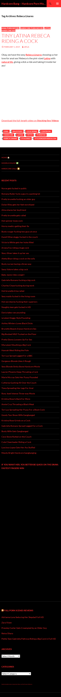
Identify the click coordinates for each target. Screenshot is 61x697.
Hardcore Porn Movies (31, 28)
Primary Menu (57, 3)
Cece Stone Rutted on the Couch (16, 436)
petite (30, 135)
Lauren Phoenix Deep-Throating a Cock (19, 372)
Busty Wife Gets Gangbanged (14, 431)
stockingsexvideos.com (45, 138)
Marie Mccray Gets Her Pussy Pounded (19, 377)
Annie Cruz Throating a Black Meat (17, 404)
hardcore (8, 135)
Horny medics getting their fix (15, 226)
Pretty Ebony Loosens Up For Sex (16, 339)
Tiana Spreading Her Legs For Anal (17, 388)
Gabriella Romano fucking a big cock (18, 280)
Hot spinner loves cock (12, 220)
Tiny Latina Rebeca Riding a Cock (25, 38)
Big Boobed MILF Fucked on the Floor (18, 334)
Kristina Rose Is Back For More (15, 399)
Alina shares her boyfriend (13, 210)
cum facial (46, 131)
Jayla (26, 47)
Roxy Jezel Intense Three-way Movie (18, 393)
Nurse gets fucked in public (14, 188)
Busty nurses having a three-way (16, 264)
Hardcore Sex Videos (16, 684)
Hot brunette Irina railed (12, 291)
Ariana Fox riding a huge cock (15, 247)
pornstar (41, 135)
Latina (20, 135)
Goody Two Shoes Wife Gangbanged (18, 415)
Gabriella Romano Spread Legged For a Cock (22, 426)
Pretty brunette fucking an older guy (18, 199)
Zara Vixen (6, 622)
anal (6, 131)
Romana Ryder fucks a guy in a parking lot (20, 194)
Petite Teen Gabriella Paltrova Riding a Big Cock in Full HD (28, 638)
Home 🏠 (5, 157)
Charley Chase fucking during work (17, 285)
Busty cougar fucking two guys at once (19, 231)
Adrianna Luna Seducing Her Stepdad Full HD (22, 617)
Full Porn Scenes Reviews (18, 610)
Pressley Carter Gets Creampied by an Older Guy (24, 628)
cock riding (32, 131)
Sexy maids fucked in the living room (18, 296)
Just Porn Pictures (23, 684)
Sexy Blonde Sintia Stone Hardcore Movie (20, 366)
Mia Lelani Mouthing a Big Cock (16, 345)
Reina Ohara (7, 633)
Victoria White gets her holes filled (17, 242)
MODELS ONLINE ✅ (9, 163)
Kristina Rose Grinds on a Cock (15, 420)
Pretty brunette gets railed (13, 215)
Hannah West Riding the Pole (15, 350)
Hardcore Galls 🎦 (10, 168)
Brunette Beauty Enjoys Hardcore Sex (18, 328)
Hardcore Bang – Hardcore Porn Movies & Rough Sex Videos (24, 3)
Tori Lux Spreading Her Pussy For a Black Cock (23, 409)
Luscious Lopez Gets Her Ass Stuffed (18, 447)
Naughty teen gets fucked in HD (16, 307)
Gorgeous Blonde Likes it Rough (16, 361)
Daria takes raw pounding (13, 312)
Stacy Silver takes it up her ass (15, 253)
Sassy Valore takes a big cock (14, 269)
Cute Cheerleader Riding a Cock (16, 442)
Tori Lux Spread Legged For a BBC (17, 355)
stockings (26, 138)
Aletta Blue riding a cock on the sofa (18, 258)
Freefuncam (30, 684)
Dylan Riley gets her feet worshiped (17, 204)
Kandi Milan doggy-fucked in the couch (19, 237)
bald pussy (17, 131)
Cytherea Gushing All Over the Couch (18, 382)
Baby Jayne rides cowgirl (12, 274)
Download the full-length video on (30, 120)
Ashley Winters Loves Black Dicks (17, 323)
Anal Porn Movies (10, 28)
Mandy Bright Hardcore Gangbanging (18, 453)
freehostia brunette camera (6, 684)
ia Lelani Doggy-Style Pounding (15, 318)
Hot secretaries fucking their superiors (19, 301)
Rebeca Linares (10, 138)
